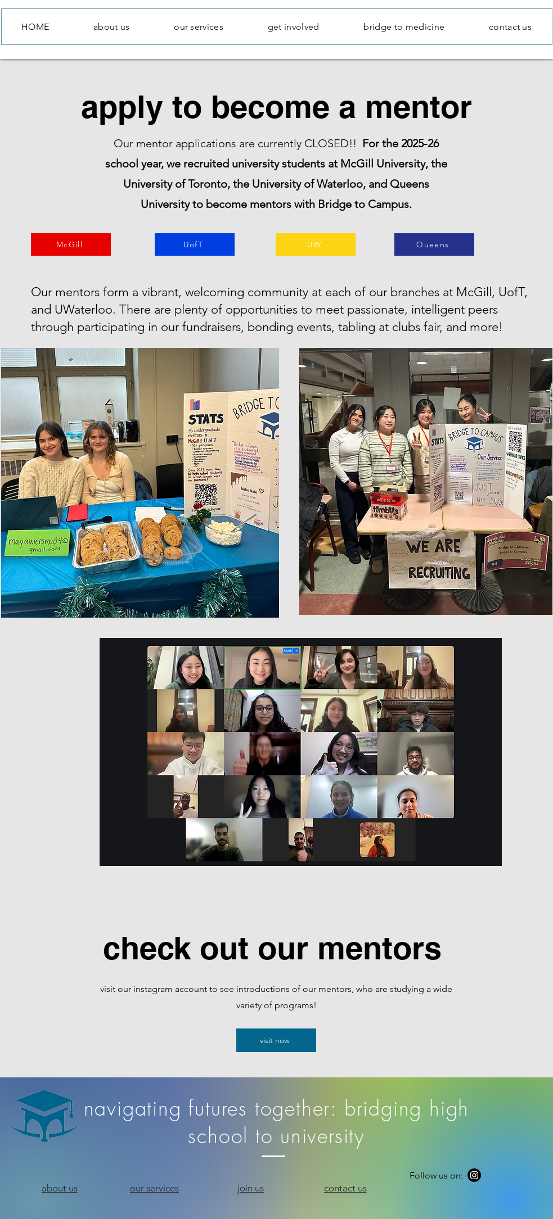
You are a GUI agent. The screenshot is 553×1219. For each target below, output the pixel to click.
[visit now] (276, 1040)
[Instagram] (474, 1175)
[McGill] (71, 244)
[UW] (316, 244)
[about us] (60, 1188)
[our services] (155, 1188)
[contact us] (345, 1188)
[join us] (251, 1188)
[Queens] (434, 244)
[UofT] (195, 244)
